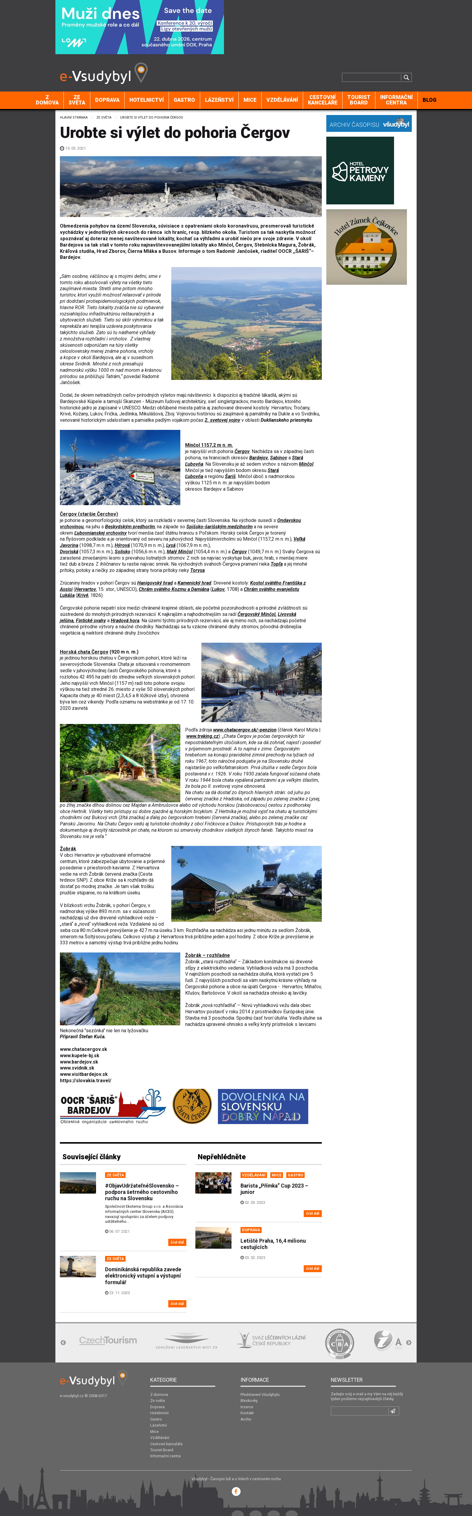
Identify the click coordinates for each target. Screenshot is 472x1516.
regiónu (216, 476)
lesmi (114, 558)
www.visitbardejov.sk (84, 1074)
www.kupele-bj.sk (79, 1055)
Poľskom (208, 533)
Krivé (82, 595)
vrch (212, 451)
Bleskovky (249, 1400)
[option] (108, 1340)
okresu (259, 470)
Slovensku (223, 464)
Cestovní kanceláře (322, 100)
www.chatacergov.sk (83, 1049)
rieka (264, 564)
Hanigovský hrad (155, 583)
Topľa (277, 564)
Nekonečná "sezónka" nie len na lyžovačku (104, 1030)
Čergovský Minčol (256, 614)
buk (247, 558)
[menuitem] (47, 100)
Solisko (122, 552)
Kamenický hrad (194, 583)
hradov (88, 583)
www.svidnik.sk (77, 1068)
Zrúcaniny (70, 583)
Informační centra (396, 100)
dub (73, 564)
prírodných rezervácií (134, 614)
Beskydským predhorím (130, 527)
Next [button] (409, 1343)
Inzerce (247, 1407)
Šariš (230, 476)
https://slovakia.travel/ (85, 1080)
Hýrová (122, 545)
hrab (269, 558)
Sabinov (278, 458)
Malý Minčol (180, 552)
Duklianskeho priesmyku (286, 420)
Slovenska (219, 520)
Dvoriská (69, 552)
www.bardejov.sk (79, 1062)
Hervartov (85, 589)
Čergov (242, 451)
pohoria (225, 451)
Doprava (107, 100)
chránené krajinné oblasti (167, 608)
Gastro (184, 100)
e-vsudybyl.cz (72, 1395)
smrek (162, 564)
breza (88, 564)
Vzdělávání (282, 100)
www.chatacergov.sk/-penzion (245, 730)
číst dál (177, 1242)
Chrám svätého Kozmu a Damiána (174, 589)
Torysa (197, 570)
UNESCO (126, 589)
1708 (232, 589)
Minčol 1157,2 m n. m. (209, 445)
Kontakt (247, 1413)
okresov (239, 458)
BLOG (429, 100)
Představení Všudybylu (260, 1394)
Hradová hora (125, 620)
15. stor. (106, 589)
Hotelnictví (146, 100)
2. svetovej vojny (222, 420)
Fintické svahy (91, 620)
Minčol (306, 464)
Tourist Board (359, 100)
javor (257, 558)
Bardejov (258, 458)
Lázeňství (219, 100)
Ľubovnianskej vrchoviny (100, 533)
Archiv (246, 1419)
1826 (95, 595)
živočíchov (148, 633)
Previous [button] (63, 1343)
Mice (250, 100)
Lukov (218, 589)
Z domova (47, 100)
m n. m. (220, 483)
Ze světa (77, 100)
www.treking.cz (202, 736)
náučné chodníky (136, 626)
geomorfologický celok (109, 520)
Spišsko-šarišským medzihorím (219, 527)
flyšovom (75, 539)
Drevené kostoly (230, 583)
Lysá (170, 545)
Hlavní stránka (74, 118)
